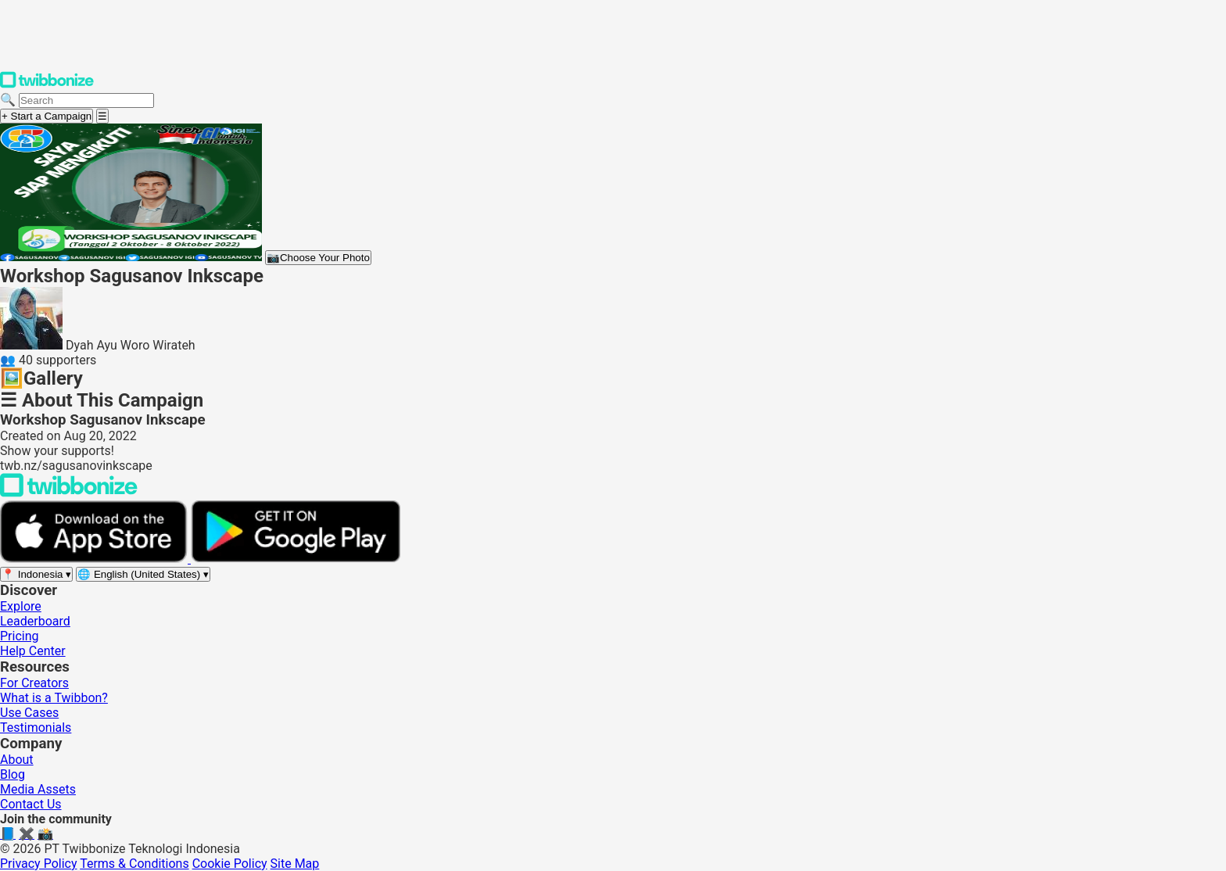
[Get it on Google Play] (295, 558)
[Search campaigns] (86, 100)
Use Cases (29, 712)
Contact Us (31, 804)
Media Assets (38, 789)
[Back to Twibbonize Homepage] (69, 493)
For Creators (34, 683)
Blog (12, 774)
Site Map (295, 863)
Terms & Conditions (134, 863)
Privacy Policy (38, 863)
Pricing (19, 636)
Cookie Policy (229, 863)
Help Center (33, 650)
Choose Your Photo (318, 257)
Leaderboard (35, 621)
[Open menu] (102, 116)
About (17, 759)
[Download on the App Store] (95, 558)
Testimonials (35, 727)
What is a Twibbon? (54, 697)
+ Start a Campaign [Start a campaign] (46, 116)
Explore (20, 606)
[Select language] (143, 574)
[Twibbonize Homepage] (47, 84)
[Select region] (36, 574)
